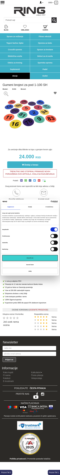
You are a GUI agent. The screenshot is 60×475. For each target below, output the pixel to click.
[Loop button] (54, 20)
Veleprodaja (36, 378)
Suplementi (15, 69)
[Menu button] (2, 2)
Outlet (45, 76)
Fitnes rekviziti (45, 36)
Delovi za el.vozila (45, 56)
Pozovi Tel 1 (54, 472)
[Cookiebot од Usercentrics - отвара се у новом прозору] (46, 202)
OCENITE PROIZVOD (39, 310)
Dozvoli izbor (30, 264)
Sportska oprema (45, 63)
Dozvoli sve (30, 258)
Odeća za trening (15, 63)
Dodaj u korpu (30, 164)
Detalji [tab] (30, 206)
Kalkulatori (36, 372)
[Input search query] (15, 20)
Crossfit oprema (15, 50)
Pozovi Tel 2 (6, 472)
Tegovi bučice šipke (14, 43)
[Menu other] (56, 3)
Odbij (30, 271)
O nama (6, 375)
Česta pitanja (37, 375)
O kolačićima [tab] (49, 206)
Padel (45, 69)
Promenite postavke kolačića (38, 459)
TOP (56, 464)
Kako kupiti (8, 372)
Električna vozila (15, 56)
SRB (50, 3)
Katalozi (6, 378)
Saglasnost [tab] (10, 206)
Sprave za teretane (45, 50)
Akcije (15, 76)
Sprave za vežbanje (15, 36)
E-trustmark (8, 381)
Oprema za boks (45, 43)
